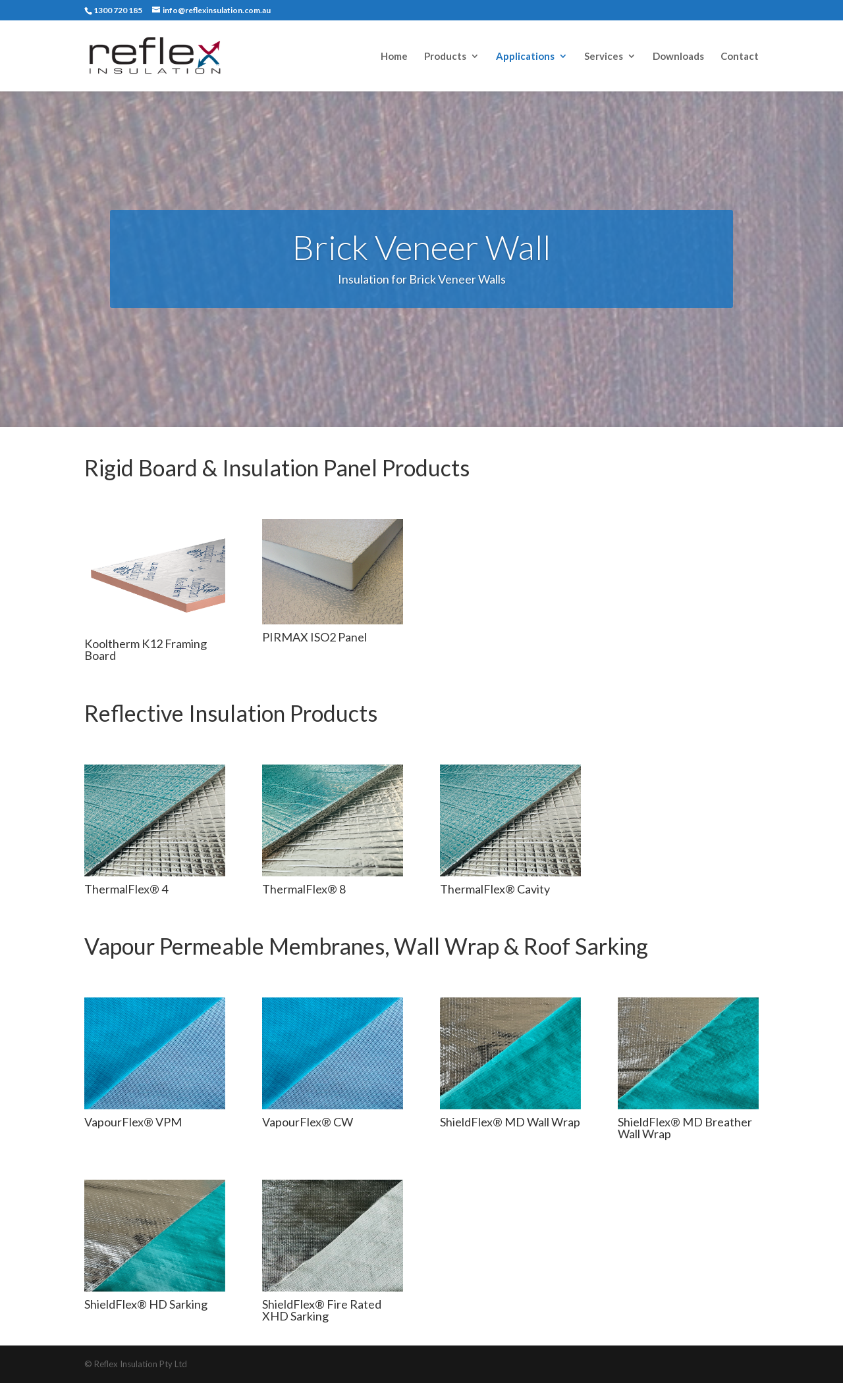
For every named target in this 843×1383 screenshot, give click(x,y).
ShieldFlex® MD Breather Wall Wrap (685, 1128)
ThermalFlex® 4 (126, 889)
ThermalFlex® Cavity (495, 889)
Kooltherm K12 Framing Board (145, 649)
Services (603, 56)
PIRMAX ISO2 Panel (314, 637)
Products (445, 56)
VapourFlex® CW (307, 1122)
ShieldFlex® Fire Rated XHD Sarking (321, 1310)
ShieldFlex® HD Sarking (145, 1304)
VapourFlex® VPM (133, 1122)
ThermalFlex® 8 (304, 889)
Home (394, 56)
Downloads (678, 56)
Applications (525, 56)
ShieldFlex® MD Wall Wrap (510, 1122)
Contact (740, 56)
